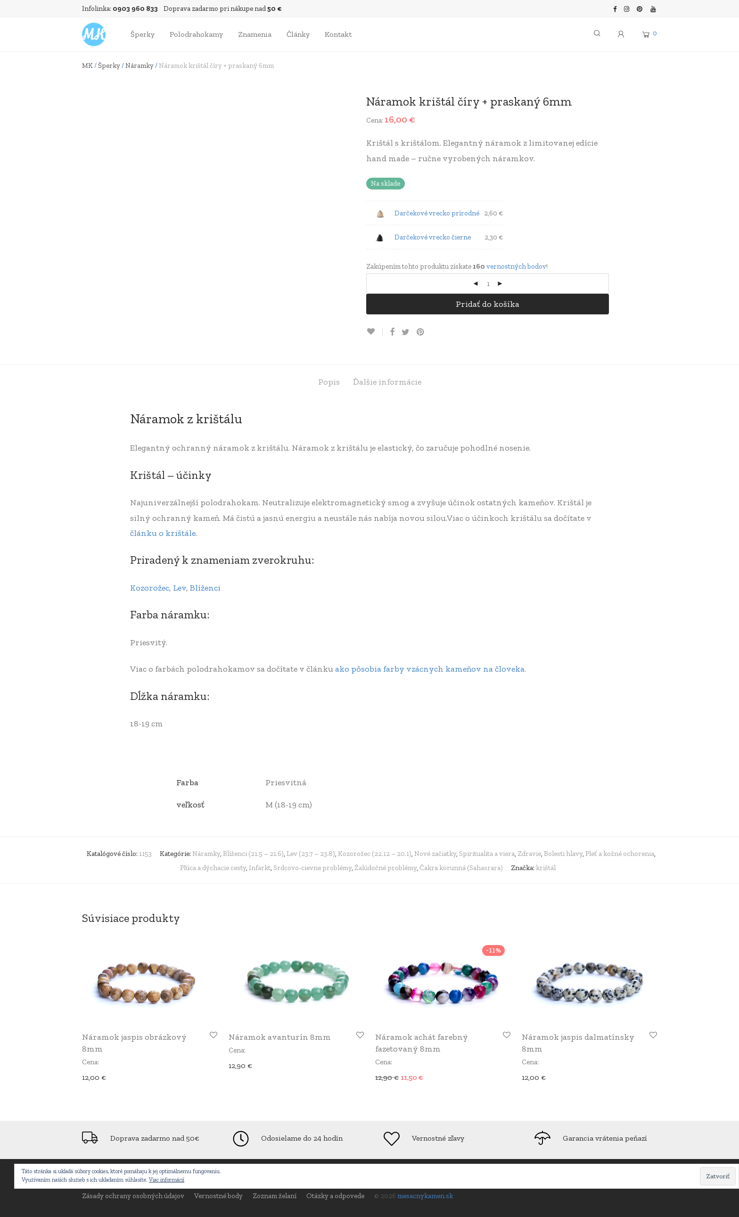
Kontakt (338, 34)
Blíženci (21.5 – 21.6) (253, 853)
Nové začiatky (435, 853)
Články (298, 34)
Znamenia (254, 34)
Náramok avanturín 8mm (280, 1037)
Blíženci (205, 588)
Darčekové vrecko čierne (432, 237)
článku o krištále (163, 533)
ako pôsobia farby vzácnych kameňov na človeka (430, 669)
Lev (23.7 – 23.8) (311, 853)
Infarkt (260, 867)
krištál (546, 867)
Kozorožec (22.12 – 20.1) (374, 853)
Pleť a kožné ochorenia (619, 853)
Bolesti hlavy (563, 853)
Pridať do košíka (487, 304)
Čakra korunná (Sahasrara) (461, 867)
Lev (179, 588)
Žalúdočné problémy (385, 867)
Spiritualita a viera (487, 853)
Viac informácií (166, 1179)
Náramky (139, 65)
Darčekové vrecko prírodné (436, 213)
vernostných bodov (516, 266)
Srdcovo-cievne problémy (312, 867)
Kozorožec (149, 588)
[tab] (329, 382)
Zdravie (529, 853)
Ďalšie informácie (387, 382)
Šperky (143, 34)
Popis (329, 382)
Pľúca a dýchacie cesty (213, 867)
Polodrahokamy (196, 34)
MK (87, 65)
